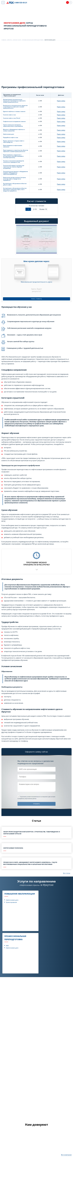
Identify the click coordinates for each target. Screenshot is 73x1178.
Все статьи (66, 875)
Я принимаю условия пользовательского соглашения (33, 797)
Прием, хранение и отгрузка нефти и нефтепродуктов (13, 141)
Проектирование (12, 907)
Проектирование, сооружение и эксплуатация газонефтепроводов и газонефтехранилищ (13, 156)
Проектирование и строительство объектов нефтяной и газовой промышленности (15, 150)
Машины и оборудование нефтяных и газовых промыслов (14, 130)
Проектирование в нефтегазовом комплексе (12, 146)
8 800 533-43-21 (21, 3)
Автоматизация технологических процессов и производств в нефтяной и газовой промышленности (14, 101)
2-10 (35, 209)
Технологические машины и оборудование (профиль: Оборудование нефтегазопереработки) (15, 173)
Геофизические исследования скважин (14, 121)
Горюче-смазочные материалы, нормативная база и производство (13, 125)
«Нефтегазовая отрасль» (29, 886)
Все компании (66, 1156)
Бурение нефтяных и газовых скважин (14, 111)
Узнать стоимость (36, 299)
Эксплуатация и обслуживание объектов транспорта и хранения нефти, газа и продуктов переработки (14, 189)
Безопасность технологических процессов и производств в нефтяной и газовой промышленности (15, 107)
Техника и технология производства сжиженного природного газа (13, 161)
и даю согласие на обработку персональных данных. (36, 798)
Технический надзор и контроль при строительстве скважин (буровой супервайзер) (13, 167)
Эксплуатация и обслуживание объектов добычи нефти (14, 184)
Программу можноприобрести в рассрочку (36, 564)
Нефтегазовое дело (8, 134)
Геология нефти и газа (9, 115)
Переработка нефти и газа (10, 137)
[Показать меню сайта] (3, 2)
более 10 (43, 209)
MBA (7, 947)
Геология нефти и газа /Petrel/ (11, 118)
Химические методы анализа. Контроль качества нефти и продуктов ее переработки (14, 179)
